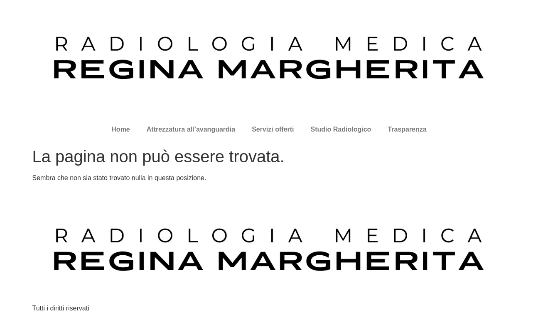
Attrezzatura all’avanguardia (191, 129)
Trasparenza (407, 129)
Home (120, 129)
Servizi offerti (273, 129)
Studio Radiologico (341, 129)
